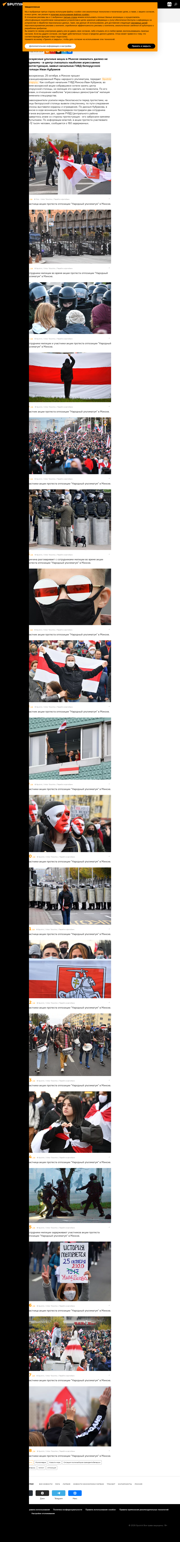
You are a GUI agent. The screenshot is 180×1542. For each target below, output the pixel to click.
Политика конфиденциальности (67, 1509)
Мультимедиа (40, 1462)
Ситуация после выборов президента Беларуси (82, 1462)
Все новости (45, 1484)
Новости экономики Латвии (88, 1484)
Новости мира (54, 1462)
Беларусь (31, 1468)
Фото (30, 1462)
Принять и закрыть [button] (141, 46)
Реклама (7, 1513)
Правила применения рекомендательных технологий (143, 1509)
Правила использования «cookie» (101, 1509)
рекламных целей (139, 23)
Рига (57, 1484)
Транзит (111, 1484)
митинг (41, 1468)
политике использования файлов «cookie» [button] (70, 14)
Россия (138, 1484)
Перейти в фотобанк (61, 199)
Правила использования (39, 1509)
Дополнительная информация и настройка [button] (50, 46)
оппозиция (51, 1468)
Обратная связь (21, 1513)
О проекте (7, 1509)
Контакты (20, 1509)
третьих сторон (70, 17)
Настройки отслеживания (43, 1513)
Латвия (66, 1484)
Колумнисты (125, 1484)
